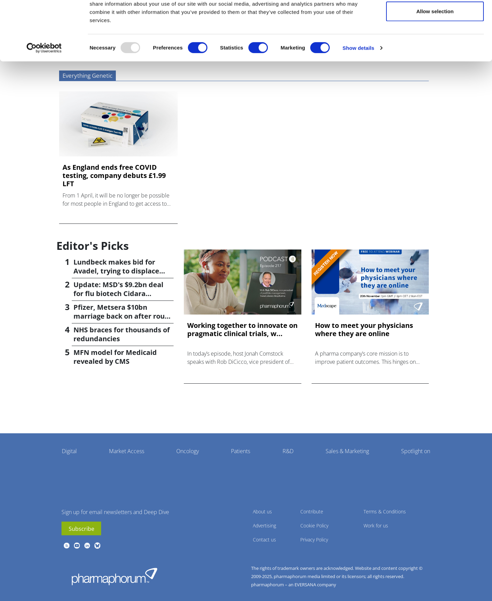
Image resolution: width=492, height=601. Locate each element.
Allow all (435, 18)
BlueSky (97, 545)
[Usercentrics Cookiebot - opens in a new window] (44, 77)
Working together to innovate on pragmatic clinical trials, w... (242, 329)
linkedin (87, 545)
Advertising (264, 525)
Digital (69, 451)
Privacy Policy (314, 539)
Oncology (187, 451)
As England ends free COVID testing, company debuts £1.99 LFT (114, 175)
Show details (358, 77)
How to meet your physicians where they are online (364, 329)
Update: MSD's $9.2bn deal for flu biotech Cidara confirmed (118, 293)
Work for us (376, 525)
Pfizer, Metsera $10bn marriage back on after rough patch (123, 316)
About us (262, 511)
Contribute (311, 511)
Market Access (126, 451)
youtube (76, 545)
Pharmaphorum (114, 576)
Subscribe (81, 529)
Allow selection (434, 40)
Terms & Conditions (385, 511)
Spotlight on (415, 451)
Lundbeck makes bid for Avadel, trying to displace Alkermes (116, 270)
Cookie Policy (314, 525)
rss (66, 545)
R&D (288, 451)
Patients (240, 451)
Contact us (264, 539)
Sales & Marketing (347, 451)
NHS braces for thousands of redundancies (121, 334)
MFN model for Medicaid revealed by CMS (115, 357)
